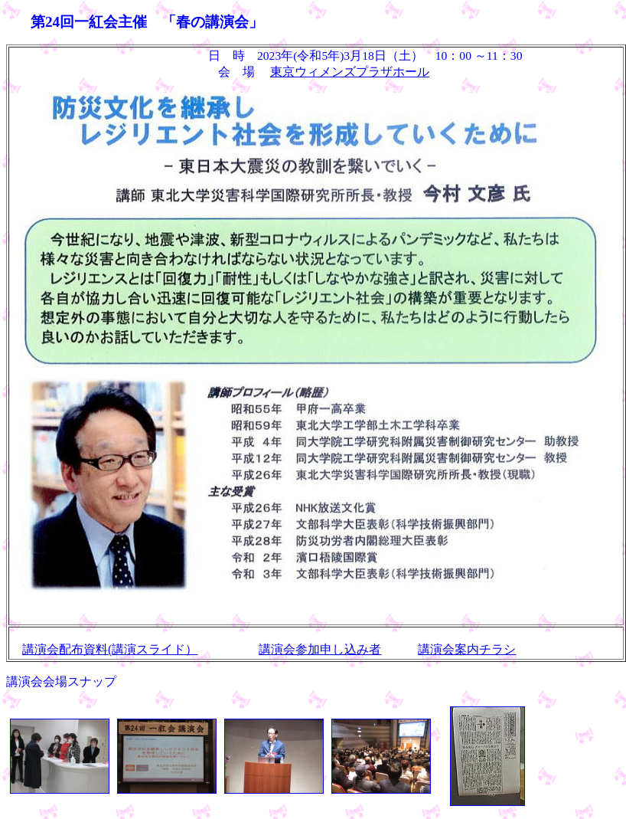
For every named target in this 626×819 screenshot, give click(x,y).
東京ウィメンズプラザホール (349, 71)
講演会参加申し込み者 (320, 649)
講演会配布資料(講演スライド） (109, 649)
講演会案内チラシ (467, 649)
